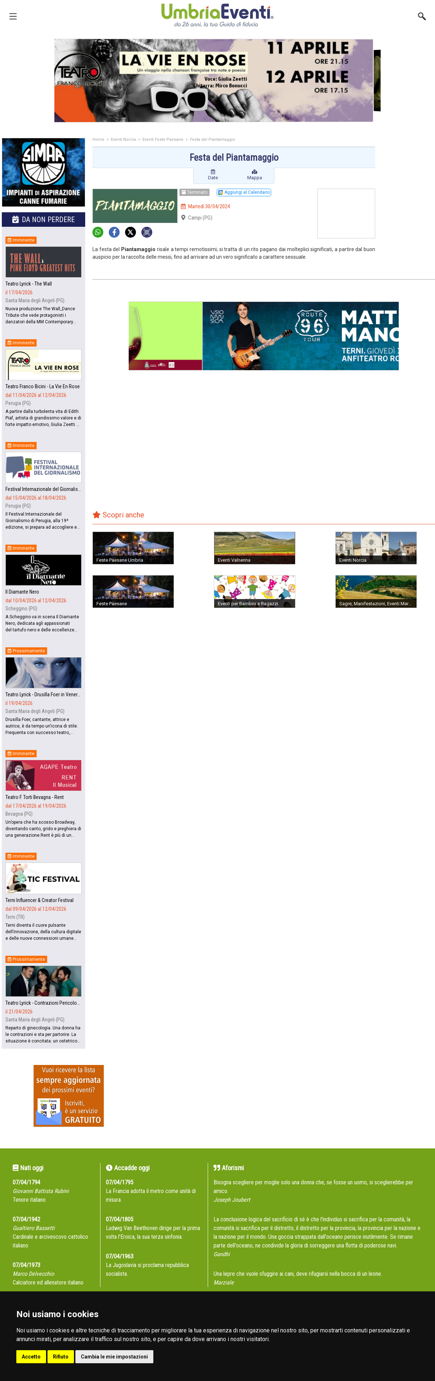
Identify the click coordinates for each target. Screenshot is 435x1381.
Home (98, 139)
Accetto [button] (31, 1357)
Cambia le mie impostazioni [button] (114, 1357)
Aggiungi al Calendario (244, 192)
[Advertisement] (408, 166)
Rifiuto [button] (61, 1357)
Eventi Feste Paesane (162, 139)
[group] (217, 80)
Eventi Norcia (123, 139)
